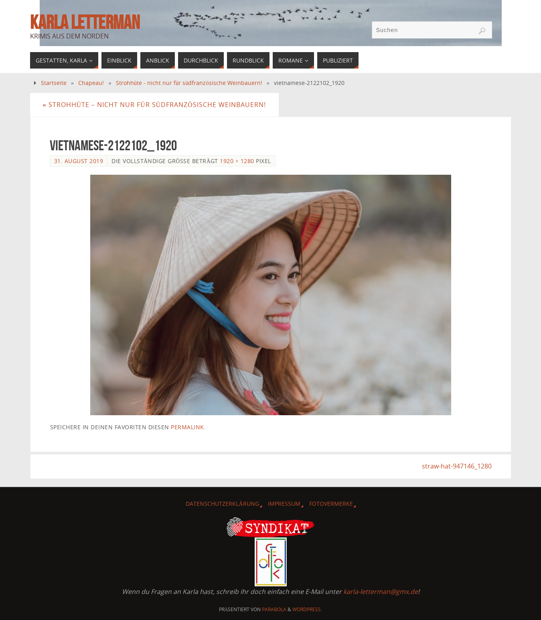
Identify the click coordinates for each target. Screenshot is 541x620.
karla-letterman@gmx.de (380, 591)
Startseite (54, 83)
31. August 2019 (78, 161)
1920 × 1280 (237, 161)
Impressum (284, 503)
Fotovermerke (331, 503)
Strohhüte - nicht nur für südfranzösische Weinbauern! (189, 83)
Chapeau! (91, 83)
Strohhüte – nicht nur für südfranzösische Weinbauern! (154, 104)
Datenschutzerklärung (222, 503)
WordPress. (307, 609)
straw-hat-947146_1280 (457, 466)
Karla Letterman (85, 22)
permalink (187, 427)
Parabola (274, 609)
